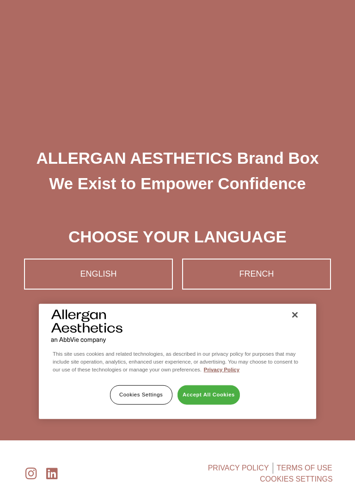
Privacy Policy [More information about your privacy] (221, 369)
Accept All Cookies (209, 394)
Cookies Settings (141, 394)
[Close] (295, 315)
